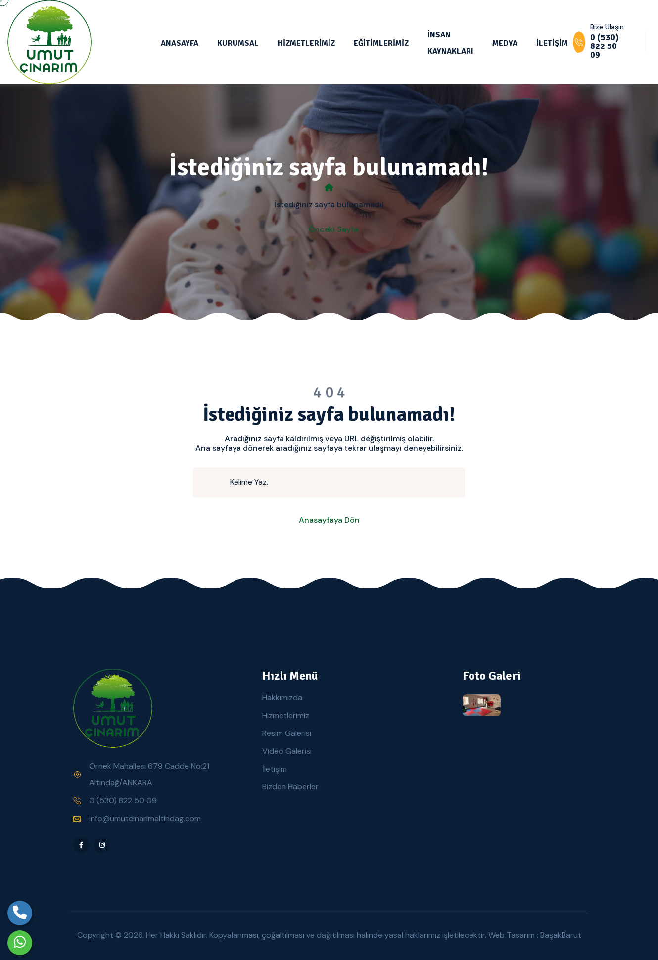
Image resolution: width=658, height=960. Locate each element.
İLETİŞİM (552, 43)
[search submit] (216, 482)
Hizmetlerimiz (285, 715)
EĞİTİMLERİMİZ (381, 43)
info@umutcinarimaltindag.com (145, 818)
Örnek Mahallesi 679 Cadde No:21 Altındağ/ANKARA (149, 774)
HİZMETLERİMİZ (306, 43)
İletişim (274, 769)
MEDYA (504, 43)
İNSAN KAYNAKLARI (450, 43)
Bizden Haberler (290, 786)
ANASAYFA (179, 43)
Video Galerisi (287, 751)
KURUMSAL (238, 43)
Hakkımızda (282, 697)
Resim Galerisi (286, 733)
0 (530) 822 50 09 (123, 800)
